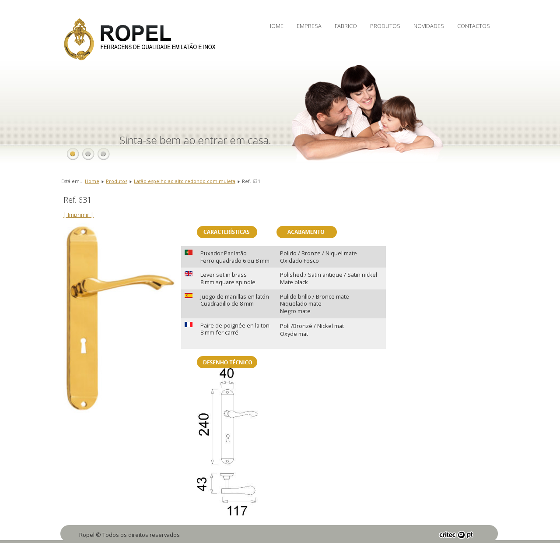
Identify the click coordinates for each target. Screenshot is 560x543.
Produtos (385, 26)
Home (275, 26)
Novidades (428, 26)
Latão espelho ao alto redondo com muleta (184, 181)
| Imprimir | (78, 215)
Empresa (309, 26)
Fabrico (346, 26)
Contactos (473, 26)
